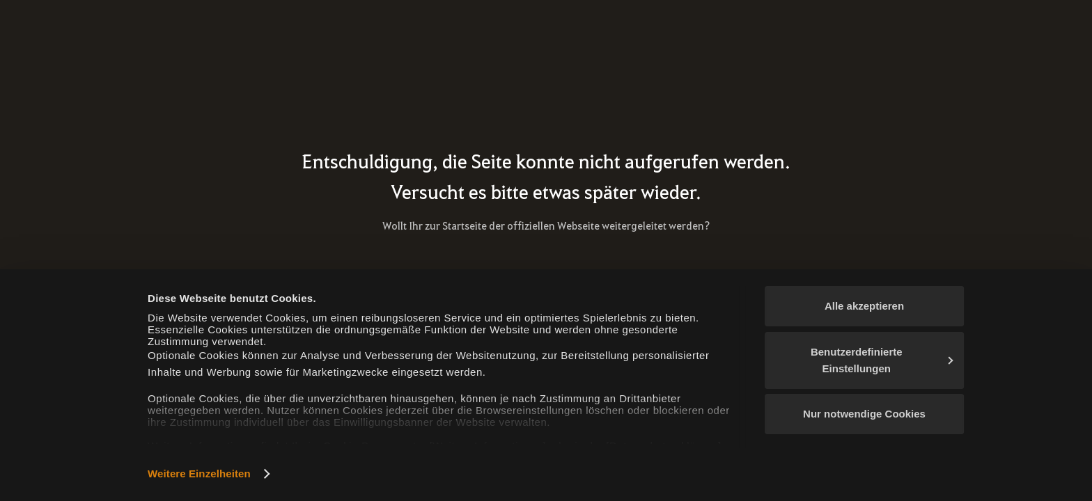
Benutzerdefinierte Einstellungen (882, 360)
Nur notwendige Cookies (864, 414)
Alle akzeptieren (864, 306)
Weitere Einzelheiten (199, 473)
